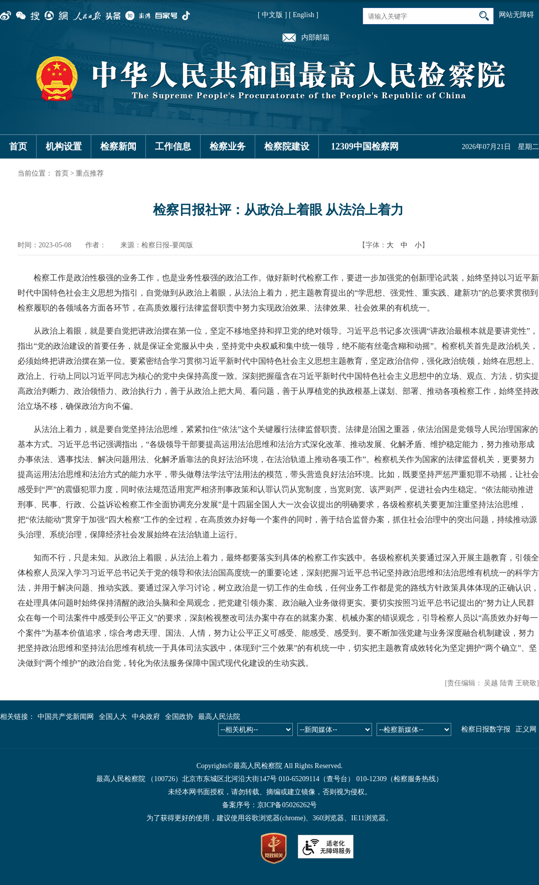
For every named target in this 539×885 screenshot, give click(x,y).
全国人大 (113, 716)
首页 (18, 146)
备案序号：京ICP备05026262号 (269, 805)
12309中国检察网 (365, 146)
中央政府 (146, 716)
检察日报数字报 (485, 729)
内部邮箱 (315, 37)
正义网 (525, 729)
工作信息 (173, 146)
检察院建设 (286, 146)
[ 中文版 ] (272, 15)
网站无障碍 (516, 15)
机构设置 (64, 146)
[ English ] (303, 15)
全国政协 (179, 716)
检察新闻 (118, 146)
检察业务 (228, 146)
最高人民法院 (219, 716)
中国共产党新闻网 (66, 716)
